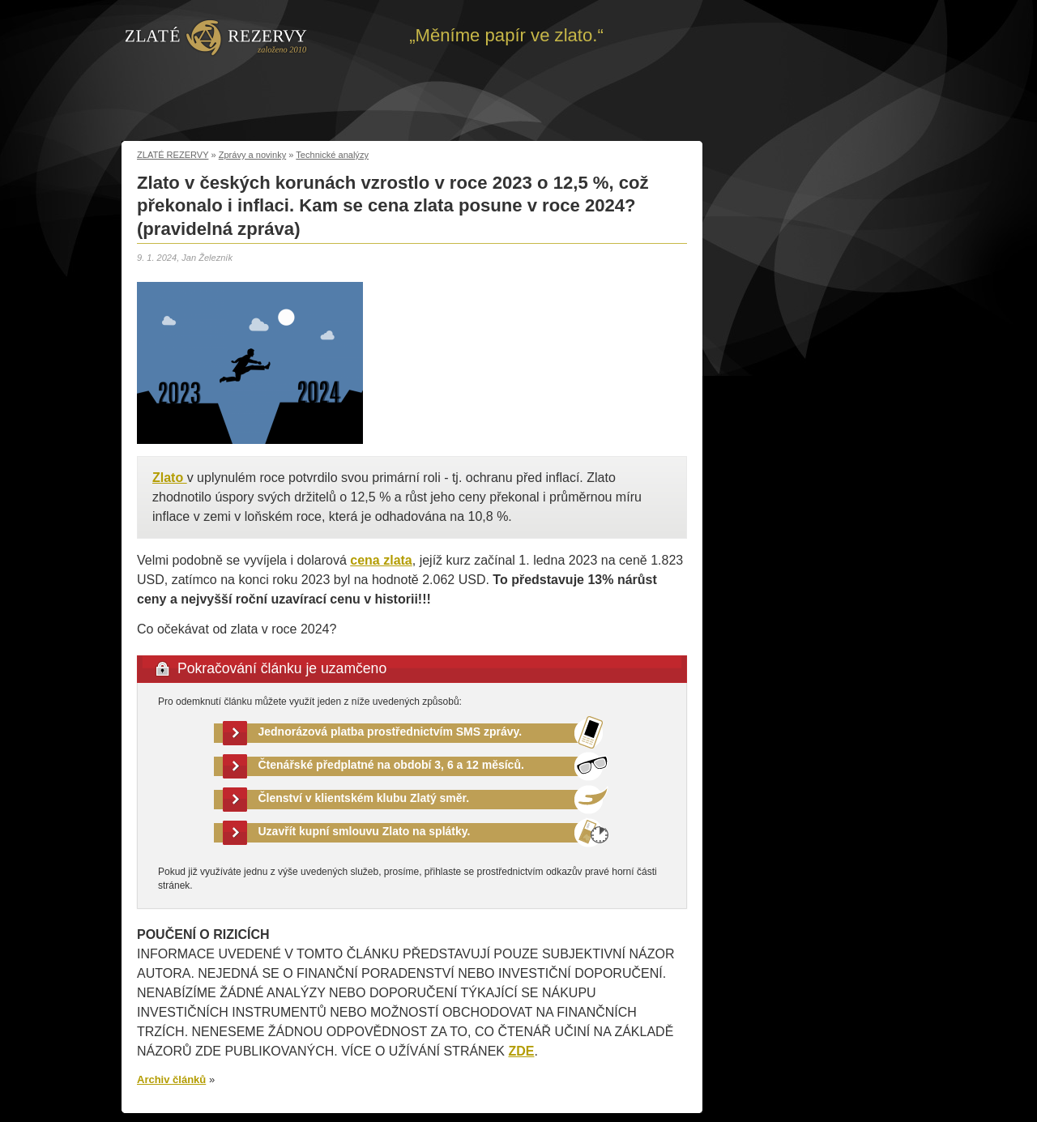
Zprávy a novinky (253, 155)
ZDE (521, 1051)
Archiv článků (171, 1079)
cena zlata (381, 560)
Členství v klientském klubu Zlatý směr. (364, 797)
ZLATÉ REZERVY (172, 155)
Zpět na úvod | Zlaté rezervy (216, 36)
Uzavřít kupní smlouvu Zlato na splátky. (364, 831)
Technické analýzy (332, 155)
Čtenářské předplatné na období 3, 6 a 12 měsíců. (391, 764)
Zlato (169, 477)
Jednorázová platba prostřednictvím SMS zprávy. (390, 731)
